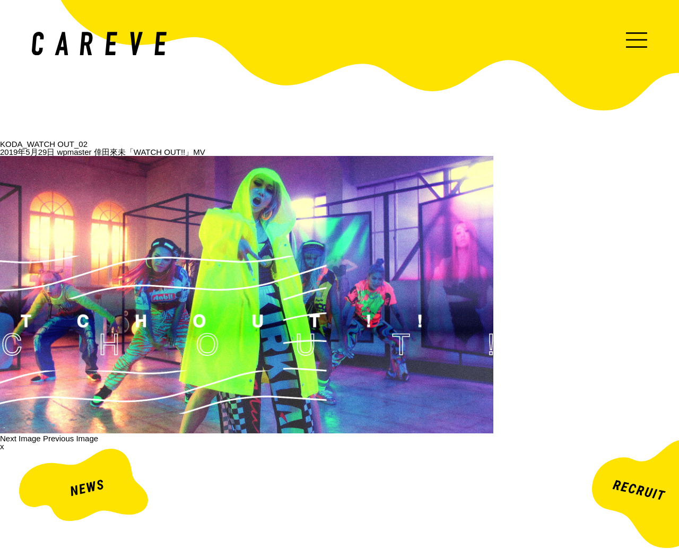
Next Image (20, 438)
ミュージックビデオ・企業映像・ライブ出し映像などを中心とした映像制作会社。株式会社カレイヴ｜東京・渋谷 (99, 43)
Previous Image (70, 438)
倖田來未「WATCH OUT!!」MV (149, 151)
